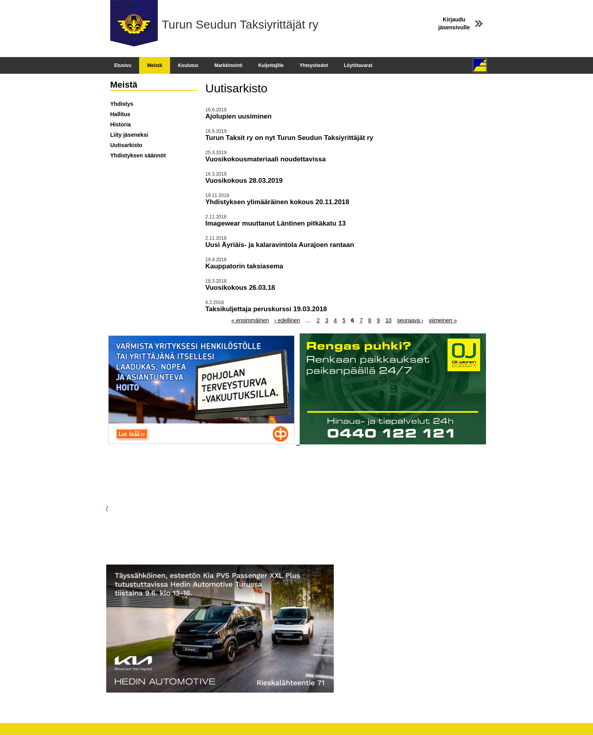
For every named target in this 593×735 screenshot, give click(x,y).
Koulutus (188, 65)
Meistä (154, 65)
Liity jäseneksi (129, 135)
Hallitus (120, 114)
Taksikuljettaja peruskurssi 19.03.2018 (266, 309)
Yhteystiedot (313, 65)
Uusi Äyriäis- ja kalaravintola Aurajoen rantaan (279, 245)
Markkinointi (228, 65)
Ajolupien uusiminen (238, 116)
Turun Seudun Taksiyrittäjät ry (240, 24)
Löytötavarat (358, 65)
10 (388, 320)
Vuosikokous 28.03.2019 (244, 180)
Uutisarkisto (126, 145)
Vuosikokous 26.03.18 (240, 287)
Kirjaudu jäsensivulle (454, 23)
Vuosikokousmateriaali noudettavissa (265, 159)
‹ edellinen (287, 320)
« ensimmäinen (250, 320)
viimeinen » (443, 320)
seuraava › (410, 320)
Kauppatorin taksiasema (244, 266)
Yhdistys (121, 104)
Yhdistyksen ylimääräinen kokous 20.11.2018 (277, 202)
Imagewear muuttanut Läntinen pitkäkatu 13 (275, 223)
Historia (120, 124)
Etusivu (122, 65)
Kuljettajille (270, 65)
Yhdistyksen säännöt (138, 155)
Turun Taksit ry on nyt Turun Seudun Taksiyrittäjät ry (289, 138)
